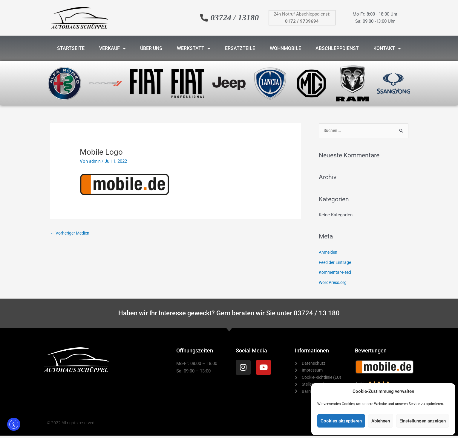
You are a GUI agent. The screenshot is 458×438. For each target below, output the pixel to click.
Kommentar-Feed (336, 273)
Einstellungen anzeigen (422, 421)
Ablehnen (380, 421)
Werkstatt (193, 48)
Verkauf (112, 48)
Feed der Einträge (336, 262)
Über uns (151, 48)
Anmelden (329, 252)
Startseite (71, 48)
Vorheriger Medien (71, 233)
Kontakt (387, 48)
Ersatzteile (240, 48)
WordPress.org (333, 282)
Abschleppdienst (337, 48)
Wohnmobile (285, 48)
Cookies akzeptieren (341, 421)
